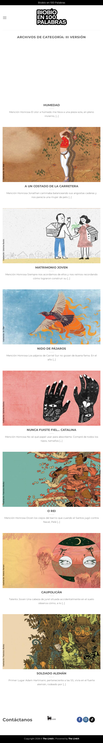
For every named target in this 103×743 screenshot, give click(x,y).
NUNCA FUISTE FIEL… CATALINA (51, 430)
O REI (51, 511)
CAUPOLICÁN (51, 592)
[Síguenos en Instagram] (86, 720)
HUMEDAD (51, 105)
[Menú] (5, 17)
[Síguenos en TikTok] (92, 720)
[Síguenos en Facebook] (79, 720)
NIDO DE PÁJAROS (51, 348)
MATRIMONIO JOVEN (51, 267)
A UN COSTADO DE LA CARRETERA (51, 186)
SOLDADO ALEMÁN (51, 673)
